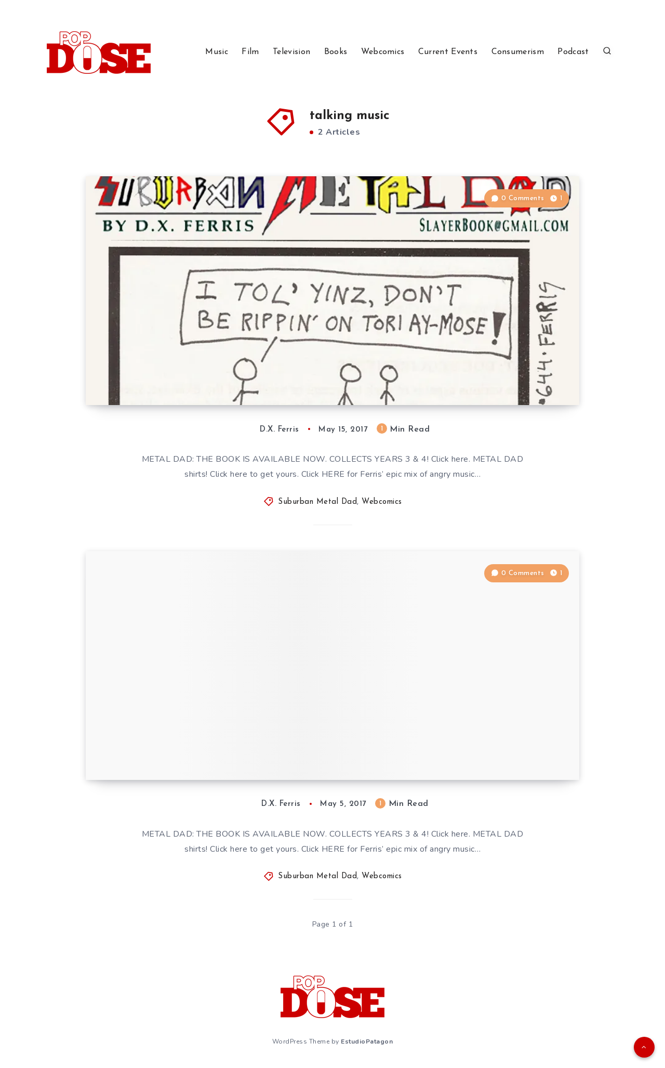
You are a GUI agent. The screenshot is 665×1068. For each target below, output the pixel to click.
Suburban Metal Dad (317, 502)
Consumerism (517, 52)
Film (250, 52)
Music (216, 52)
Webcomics (383, 52)
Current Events (447, 52)
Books (336, 52)
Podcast (573, 52)
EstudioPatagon (367, 1041)
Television (291, 52)
